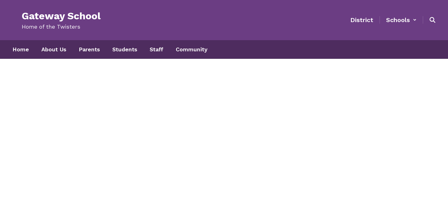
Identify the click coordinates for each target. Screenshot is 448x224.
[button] (401, 20)
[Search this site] (432, 20)
